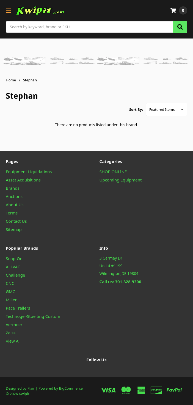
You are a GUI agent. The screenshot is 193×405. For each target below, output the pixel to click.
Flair (31, 388)
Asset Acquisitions (23, 180)
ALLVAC (13, 266)
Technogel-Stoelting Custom (33, 316)
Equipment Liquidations (29, 171)
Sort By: (136, 109)
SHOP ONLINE (113, 171)
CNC (10, 283)
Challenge (15, 275)
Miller (11, 299)
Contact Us (16, 221)
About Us (15, 204)
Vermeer (14, 324)
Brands (13, 188)
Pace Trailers (18, 308)
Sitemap (14, 229)
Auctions (14, 196)
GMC (10, 291)
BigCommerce (71, 388)
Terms (12, 213)
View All (13, 341)
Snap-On (14, 258)
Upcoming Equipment (121, 180)
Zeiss (10, 332)
